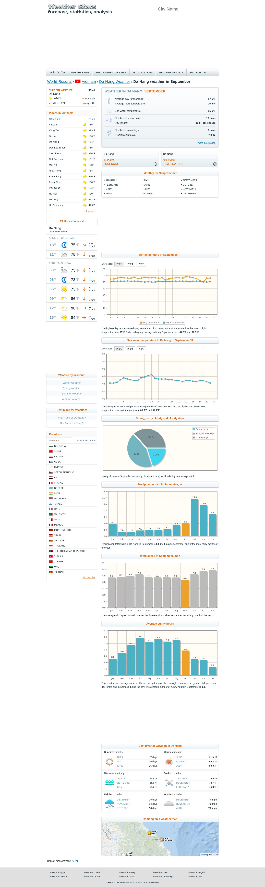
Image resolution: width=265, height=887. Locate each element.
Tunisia (58, 556)
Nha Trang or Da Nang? (72, 417)
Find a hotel (198, 72)
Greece (59, 488)
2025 (119, 264)
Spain (57, 535)
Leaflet (204, 855)
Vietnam (89, 81)
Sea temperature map (111, 72)
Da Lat (52, 136)
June (147, 184)
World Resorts (59, 81)
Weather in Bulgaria (196, 872)
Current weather (61, 90)
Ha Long (53, 199)
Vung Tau (54, 130)
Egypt (58, 477)
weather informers (133, 882)
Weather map (80, 72)
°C (58, 72)
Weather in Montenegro (163, 876)
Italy (57, 509)
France (58, 483)
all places (90, 211)
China (57, 451)
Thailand (59, 545)
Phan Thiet (55, 182)
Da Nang (54, 142)
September (190, 180)
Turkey (58, 561)
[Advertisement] (132, 43)
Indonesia (60, 498)
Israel (58, 504)
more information (206, 143)
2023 (141, 264)
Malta (57, 519)
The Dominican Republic (69, 551)
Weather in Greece (58, 876)
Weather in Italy (195, 876)
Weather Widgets (171, 72)
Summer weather (72, 393)
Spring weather (72, 388)
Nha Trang (55, 170)
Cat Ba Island (56, 159)
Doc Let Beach (57, 147)
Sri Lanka (60, 540)
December (189, 193)
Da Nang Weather (114, 81)
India (57, 493)
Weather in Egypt (57, 872)
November (189, 189)
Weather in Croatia (127, 876)
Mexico (58, 524)
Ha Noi (53, 193)
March (109, 189)
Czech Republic (64, 472)
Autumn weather (71, 399)
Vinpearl (53, 124)
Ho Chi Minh (56, 205)
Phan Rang (55, 176)
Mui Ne (53, 165)
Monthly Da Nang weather (160, 173)
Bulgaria (60, 446)
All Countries (142, 72)
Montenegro (62, 530)
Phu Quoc (54, 188)
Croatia (59, 456)
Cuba (57, 462)
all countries (89, 577)
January (110, 180)
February (111, 184)
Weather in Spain (92, 876)
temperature (173, 162)
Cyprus (59, 467)
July (147, 189)
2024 (130, 264)
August (149, 193)
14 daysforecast (110, 162)
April (108, 193)
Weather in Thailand (93, 872)
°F (63, 72)
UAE (56, 566)
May (146, 180)
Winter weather (72, 382)
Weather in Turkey (127, 872)
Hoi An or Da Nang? (71, 423)
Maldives (60, 514)
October (188, 184)
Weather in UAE (160, 872)
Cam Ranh (55, 153)
